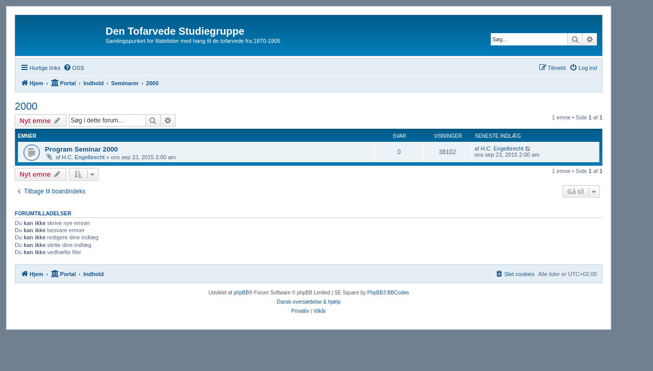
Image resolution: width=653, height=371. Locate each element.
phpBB (241, 292)
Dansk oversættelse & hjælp (308, 302)
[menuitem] (73, 68)
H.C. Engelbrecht (83, 157)
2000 (26, 106)
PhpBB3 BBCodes (388, 292)
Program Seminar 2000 (81, 149)
